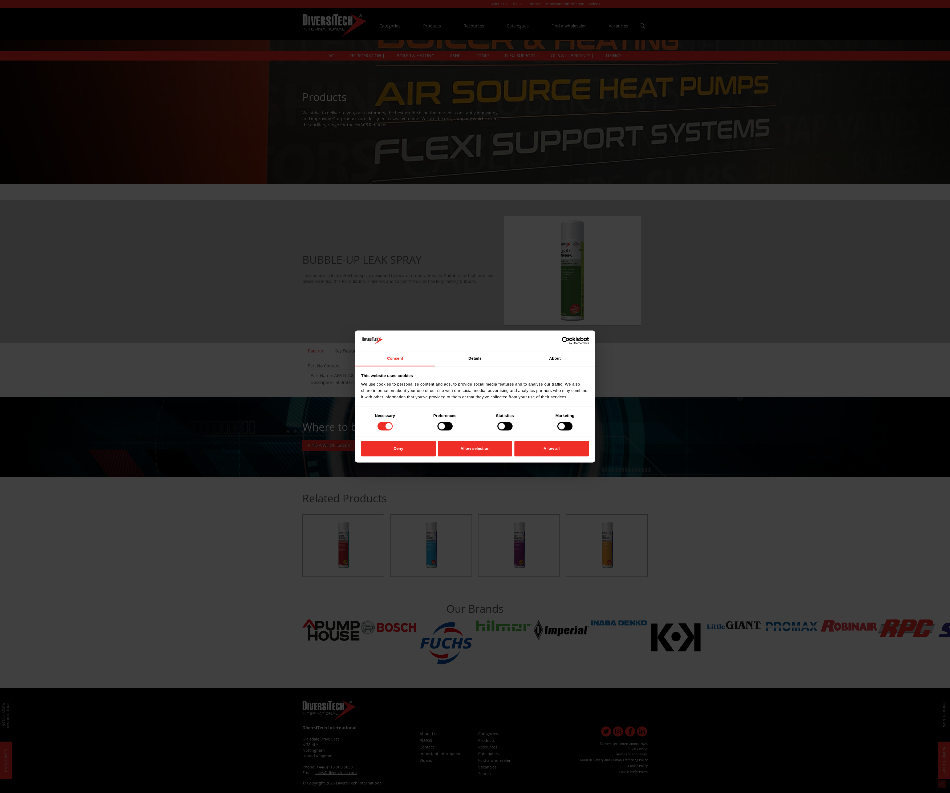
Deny (398, 448)
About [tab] (555, 358)
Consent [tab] (395, 358)
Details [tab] (475, 358)
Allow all (551, 448)
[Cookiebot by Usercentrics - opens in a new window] (565, 341)
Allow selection (474, 448)
